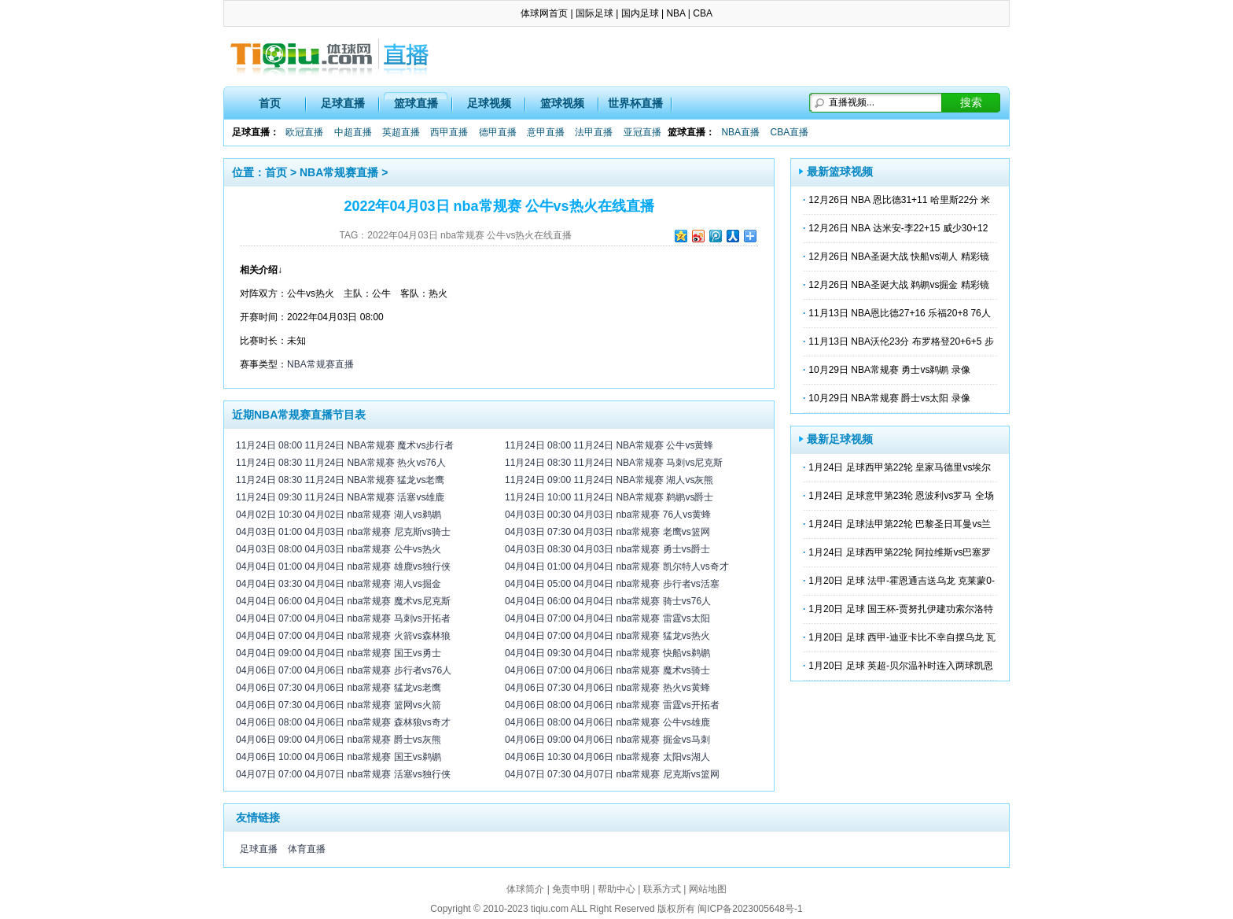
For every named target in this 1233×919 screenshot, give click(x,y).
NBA (675, 13)
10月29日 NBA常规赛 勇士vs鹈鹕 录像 (889, 369)
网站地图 (708, 889)
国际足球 (594, 13)
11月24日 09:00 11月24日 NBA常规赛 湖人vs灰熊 (609, 479)
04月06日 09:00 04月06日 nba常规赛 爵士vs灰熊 (338, 739)
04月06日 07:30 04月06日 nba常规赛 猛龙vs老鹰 (338, 687)
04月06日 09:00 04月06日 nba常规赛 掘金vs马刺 (607, 739)
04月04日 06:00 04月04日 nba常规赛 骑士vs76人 (608, 601)
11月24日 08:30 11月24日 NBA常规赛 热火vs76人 (341, 462)
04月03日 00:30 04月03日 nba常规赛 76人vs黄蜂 (608, 514)
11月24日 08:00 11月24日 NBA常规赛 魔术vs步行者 (345, 445)
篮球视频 (562, 103)
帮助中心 (616, 889)
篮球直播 (416, 103)
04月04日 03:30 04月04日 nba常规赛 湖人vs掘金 (338, 583)
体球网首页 (544, 13)
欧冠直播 (304, 132)
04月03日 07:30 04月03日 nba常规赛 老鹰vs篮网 (607, 531)
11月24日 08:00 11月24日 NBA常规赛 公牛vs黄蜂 (609, 445)
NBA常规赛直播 (339, 172)
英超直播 (401, 132)
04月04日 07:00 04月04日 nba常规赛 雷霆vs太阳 (607, 618)
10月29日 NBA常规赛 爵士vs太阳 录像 (889, 398)
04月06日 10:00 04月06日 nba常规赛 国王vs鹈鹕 (338, 756)
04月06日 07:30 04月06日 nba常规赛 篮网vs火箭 (338, 704)
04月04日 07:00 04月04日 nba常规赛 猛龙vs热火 (607, 635)
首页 (270, 103)
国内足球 (640, 13)
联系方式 (662, 889)
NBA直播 (740, 132)
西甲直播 (449, 132)
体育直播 (307, 848)
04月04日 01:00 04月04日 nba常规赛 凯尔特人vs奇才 (617, 566)
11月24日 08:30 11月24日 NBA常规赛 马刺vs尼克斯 (614, 462)
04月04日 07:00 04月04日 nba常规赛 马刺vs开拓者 (343, 618)
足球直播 (343, 103)
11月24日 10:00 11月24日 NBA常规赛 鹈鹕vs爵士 (609, 497)
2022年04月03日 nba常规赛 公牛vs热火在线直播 (469, 235)
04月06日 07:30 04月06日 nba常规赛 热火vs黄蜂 (607, 687)
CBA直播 (789, 132)
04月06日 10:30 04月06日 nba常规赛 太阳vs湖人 (607, 756)
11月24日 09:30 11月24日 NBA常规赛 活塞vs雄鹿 (340, 497)
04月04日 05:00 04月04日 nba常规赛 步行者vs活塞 (612, 583)
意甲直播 (546, 132)
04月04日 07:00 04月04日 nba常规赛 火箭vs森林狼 (343, 635)
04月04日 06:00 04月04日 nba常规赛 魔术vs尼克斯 (343, 601)
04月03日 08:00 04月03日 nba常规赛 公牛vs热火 (338, 549)
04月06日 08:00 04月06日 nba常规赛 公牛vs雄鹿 (607, 722)
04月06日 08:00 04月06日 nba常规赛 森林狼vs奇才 (343, 722)
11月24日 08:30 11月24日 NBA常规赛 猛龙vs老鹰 (340, 479)
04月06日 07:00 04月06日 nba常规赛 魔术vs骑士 (607, 670)
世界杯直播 (635, 103)
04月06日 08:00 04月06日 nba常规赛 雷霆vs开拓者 (612, 704)
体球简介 (525, 889)
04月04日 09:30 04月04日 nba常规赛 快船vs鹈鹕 (607, 653)
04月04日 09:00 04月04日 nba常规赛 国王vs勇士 (338, 653)
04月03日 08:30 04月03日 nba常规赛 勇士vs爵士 (607, 549)
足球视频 (489, 103)
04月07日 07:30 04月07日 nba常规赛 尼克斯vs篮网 (612, 774)
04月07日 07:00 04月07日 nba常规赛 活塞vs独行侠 (343, 774)
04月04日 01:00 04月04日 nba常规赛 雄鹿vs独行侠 (343, 566)
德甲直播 (498, 132)
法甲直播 (594, 132)
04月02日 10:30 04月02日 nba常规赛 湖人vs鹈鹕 (338, 514)
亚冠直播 (642, 132)
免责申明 (571, 889)
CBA (702, 13)
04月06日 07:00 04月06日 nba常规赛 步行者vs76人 (343, 670)
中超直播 (353, 132)
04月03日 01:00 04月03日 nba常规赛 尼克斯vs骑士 (343, 531)
